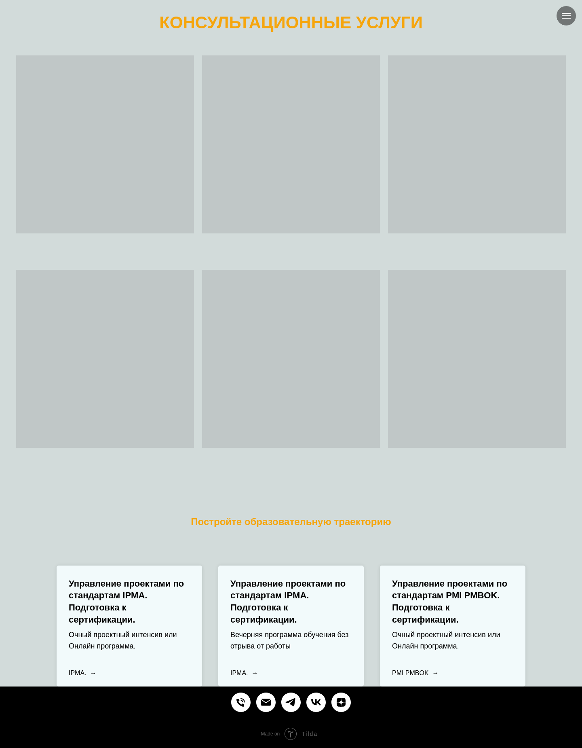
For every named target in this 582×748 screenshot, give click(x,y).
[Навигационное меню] (566, 16)
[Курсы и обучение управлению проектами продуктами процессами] (241, 702)
